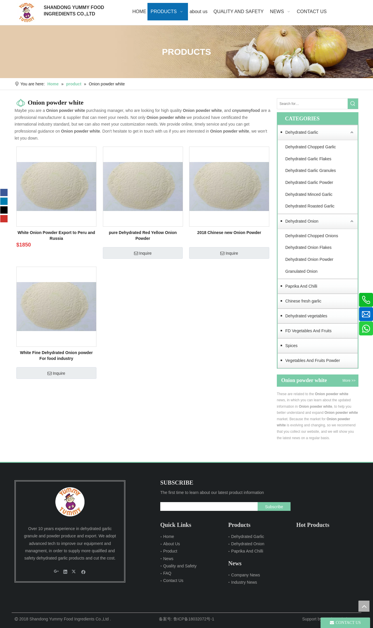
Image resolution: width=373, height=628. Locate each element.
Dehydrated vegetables (306, 316)
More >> (349, 380)
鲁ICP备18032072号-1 (193, 619)
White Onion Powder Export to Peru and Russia (56, 235)
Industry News (244, 582)
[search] (207, 506)
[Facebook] (4, 192)
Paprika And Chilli (301, 286)
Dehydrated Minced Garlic (308, 194)
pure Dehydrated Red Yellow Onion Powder (143, 235)
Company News (245, 575)
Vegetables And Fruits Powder (312, 360)
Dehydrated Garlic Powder (309, 182)
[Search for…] (312, 103)
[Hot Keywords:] (353, 103)
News (168, 558)
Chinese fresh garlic (303, 301)
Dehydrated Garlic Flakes (308, 158)
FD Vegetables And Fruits (308, 330)
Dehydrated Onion (302, 221)
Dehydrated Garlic (301, 132)
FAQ (167, 573)
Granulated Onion (301, 271)
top (364, 606)
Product (170, 551)
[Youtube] (4, 218)
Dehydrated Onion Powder (309, 259)
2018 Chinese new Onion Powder (229, 232)
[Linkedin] (4, 201)
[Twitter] (4, 210)
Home (168, 536)
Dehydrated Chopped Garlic (310, 147)
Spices (291, 345)
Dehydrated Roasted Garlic (310, 206)
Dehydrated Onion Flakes (308, 247)
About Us (171, 543)
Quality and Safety (179, 566)
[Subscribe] (274, 506)
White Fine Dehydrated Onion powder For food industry (56, 355)
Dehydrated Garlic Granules (310, 170)
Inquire (143, 253)
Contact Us (173, 580)
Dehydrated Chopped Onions (311, 235)
